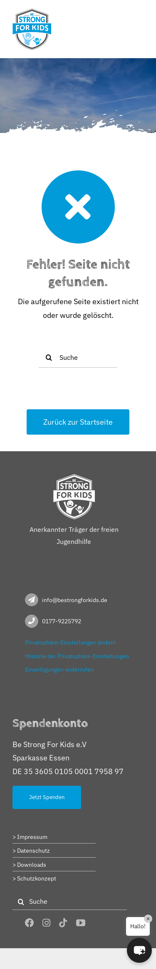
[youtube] (80, 922)
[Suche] (78, 357)
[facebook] (29, 922)
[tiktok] (63, 922)
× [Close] (148, 918)
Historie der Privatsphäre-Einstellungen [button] (77, 656)
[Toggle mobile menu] (139, 13)
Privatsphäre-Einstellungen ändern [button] (70, 642)
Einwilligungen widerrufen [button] (59, 669)
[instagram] (46, 922)
